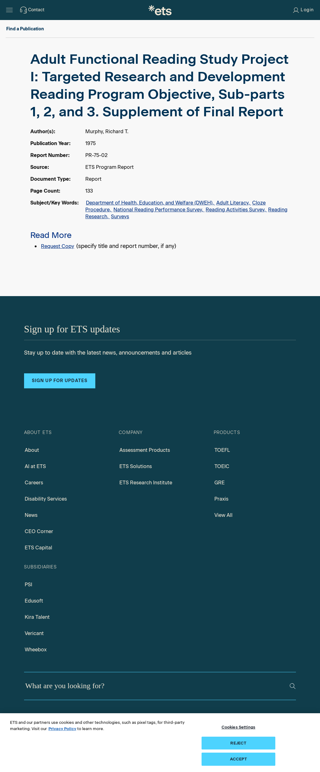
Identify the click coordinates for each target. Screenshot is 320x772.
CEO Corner (39, 531)
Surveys (120, 216)
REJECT (238, 743)
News (31, 515)
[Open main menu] (9, 10)
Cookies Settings (238, 727)
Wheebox (36, 650)
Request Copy (57, 246)
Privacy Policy (62, 728)
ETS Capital (38, 548)
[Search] (292, 686)
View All (223, 515)
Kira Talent (37, 617)
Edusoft (34, 601)
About (32, 450)
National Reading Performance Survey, (158, 210)
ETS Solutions (135, 466)
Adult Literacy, (233, 203)
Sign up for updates (60, 380)
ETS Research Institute (145, 483)
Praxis (221, 499)
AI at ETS (35, 466)
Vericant (34, 633)
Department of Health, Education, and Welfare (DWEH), (150, 203)
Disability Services (46, 499)
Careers (34, 483)
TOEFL (222, 450)
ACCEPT (238, 759)
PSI (28, 585)
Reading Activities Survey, (236, 210)
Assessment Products (144, 450)
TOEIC (221, 466)
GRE (219, 483)
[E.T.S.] (160, 10)
